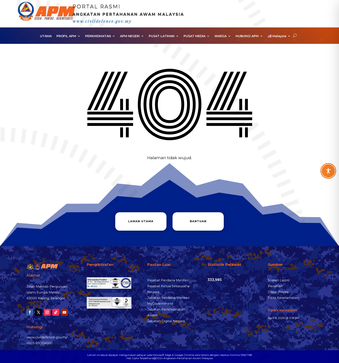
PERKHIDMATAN (98, 36)
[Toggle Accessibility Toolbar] (328, 170)
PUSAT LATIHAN (161, 36)
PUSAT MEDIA (194, 36)
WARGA (220, 36)
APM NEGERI (130, 36)
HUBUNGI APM (247, 36)
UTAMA (46, 36)
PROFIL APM (66, 36)
